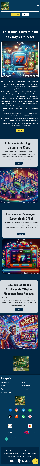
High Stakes (4, 386)
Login (25, 15)
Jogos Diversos (5, 389)
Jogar (16, 163)
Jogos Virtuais (26, 386)
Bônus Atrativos (26, 389)
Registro (16, 15)
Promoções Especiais (7, 392)
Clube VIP (24, 382)
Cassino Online (5, 382)
